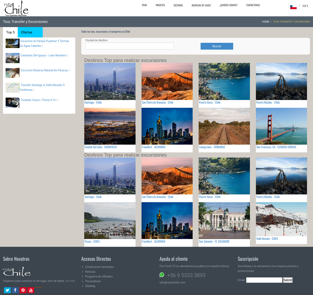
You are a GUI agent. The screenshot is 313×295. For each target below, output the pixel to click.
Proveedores (93, 281)
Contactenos (253, 5)
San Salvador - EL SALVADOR (214, 241)
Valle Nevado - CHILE (267, 238)
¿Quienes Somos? (229, 5)
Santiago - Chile (93, 102)
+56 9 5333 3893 (186, 275)
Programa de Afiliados (99, 276)
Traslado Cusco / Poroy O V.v (38, 100)
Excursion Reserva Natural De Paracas (45, 70)
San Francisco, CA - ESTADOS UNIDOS (276, 147)
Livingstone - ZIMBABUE (212, 147)
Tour (144, 5)
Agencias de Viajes (201, 5)
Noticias (90, 271)
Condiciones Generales (99, 267)
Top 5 (10, 32)
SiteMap (90, 286)
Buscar (217, 46)
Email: (260, 280)
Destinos (178, 5)
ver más (70, 280)
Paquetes (160, 5)
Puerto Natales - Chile (268, 102)
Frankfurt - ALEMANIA (153, 147)
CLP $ (305, 6)
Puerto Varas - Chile (209, 102)
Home (265, 21)
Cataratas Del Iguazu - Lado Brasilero (43, 55)
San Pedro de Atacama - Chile (157, 102)
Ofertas (26, 32)
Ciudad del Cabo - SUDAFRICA (101, 147)
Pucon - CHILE (92, 241)
